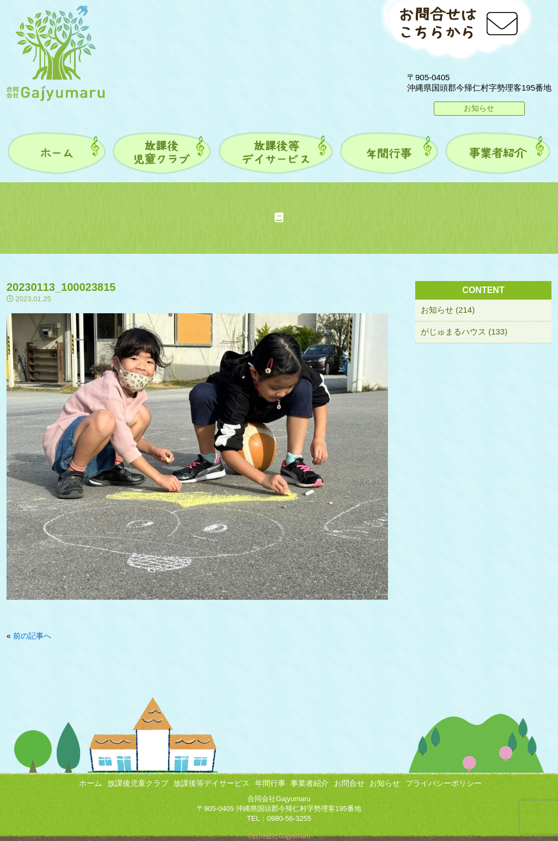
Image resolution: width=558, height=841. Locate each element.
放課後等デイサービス (211, 783)
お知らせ (479, 108)
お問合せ (349, 783)
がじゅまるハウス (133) (464, 331)
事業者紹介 (309, 783)
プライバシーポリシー (443, 783)
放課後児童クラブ (137, 783)
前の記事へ (32, 635)
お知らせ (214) (448, 309)
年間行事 (270, 783)
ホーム (90, 783)
